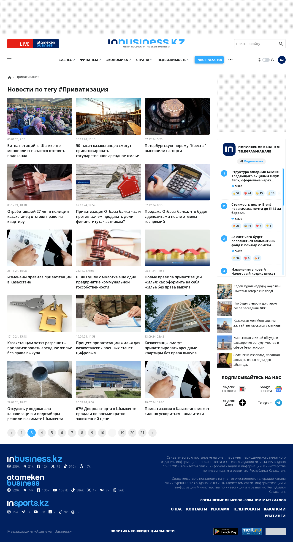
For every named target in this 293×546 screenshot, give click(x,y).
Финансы (89, 63)
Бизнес (65, 63)
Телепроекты (229, 513)
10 (102, 436)
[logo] (146, 46)
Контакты (184, 513)
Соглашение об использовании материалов (243, 504)
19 (122, 436)
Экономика (117, 63)
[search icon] (281, 45)
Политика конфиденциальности (143, 534)
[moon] (272, 63)
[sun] (259, 63)
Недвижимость (171, 63)
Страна (142, 63)
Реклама (205, 513)
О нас (166, 513)
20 (132, 436)
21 (142, 436)
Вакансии (254, 513)
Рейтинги (276, 513)
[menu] (9, 63)
